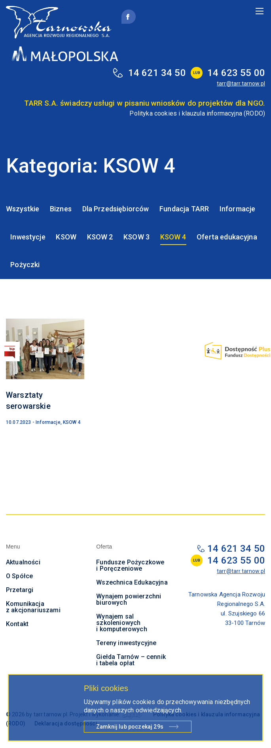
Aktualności (23, 562)
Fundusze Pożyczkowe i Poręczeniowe (130, 565)
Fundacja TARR (184, 209)
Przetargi (19, 590)
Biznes (61, 209)
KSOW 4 (173, 237)
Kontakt (17, 624)
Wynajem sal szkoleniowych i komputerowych (121, 623)
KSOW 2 (100, 237)
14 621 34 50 (157, 72)
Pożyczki (25, 264)
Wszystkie (22, 209)
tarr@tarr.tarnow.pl (241, 83)
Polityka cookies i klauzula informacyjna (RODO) (197, 113)
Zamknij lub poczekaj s (129, 728)
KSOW (66, 237)
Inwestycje (27, 237)
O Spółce (19, 576)
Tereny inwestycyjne (126, 643)
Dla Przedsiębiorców (115, 209)
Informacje (238, 209)
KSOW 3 (136, 237)
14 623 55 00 (236, 72)
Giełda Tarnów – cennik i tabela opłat (131, 660)
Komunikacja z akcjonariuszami (33, 607)
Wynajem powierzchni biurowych (128, 599)
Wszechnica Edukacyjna (131, 582)
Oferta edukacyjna (227, 237)
